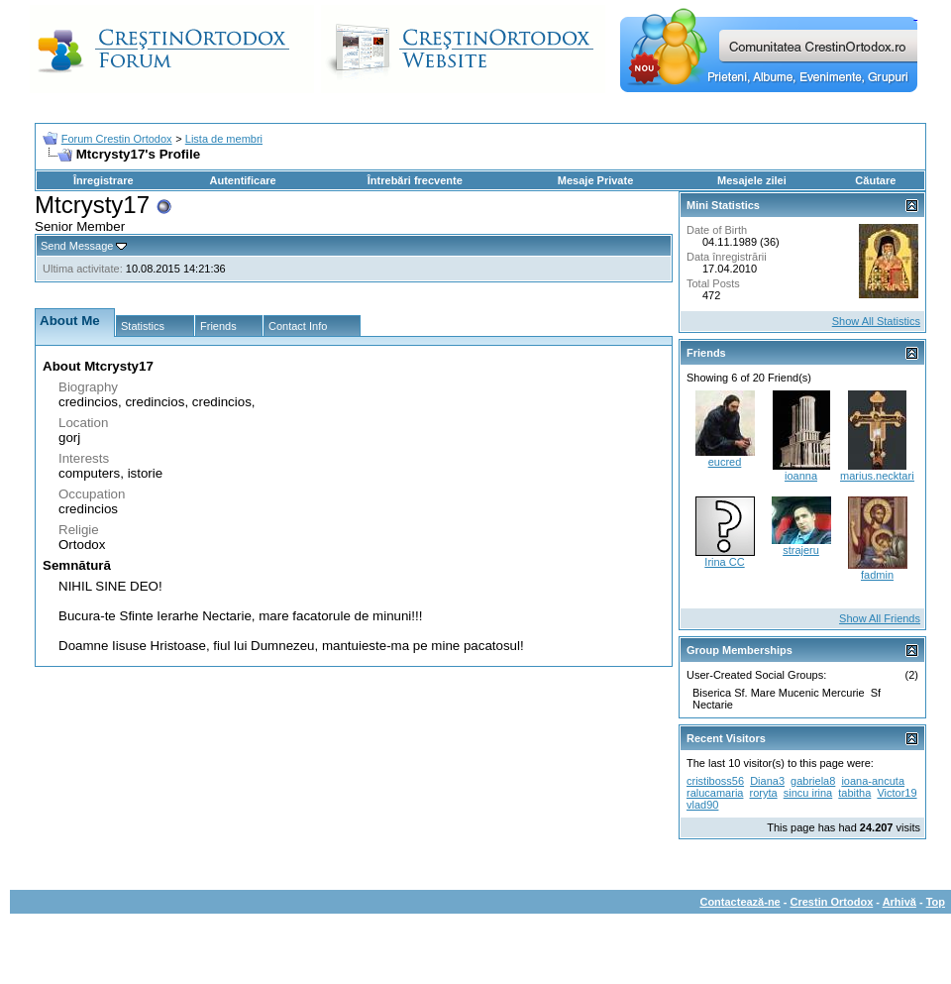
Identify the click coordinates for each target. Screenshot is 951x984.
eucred (725, 462)
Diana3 (767, 781)
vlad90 (702, 805)
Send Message (77, 246)
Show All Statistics (876, 321)
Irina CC (724, 562)
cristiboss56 (715, 781)
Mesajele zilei (752, 180)
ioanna (801, 476)
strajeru (801, 550)
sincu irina (808, 793)
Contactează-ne (739, 902)
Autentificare (242, 180)
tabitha (854, 793)
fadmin (877, 575)
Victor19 (896, 793)
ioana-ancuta (872, 781)
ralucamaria (715, 793)
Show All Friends (879, 618)
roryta (764, 793)
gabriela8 (813, 781)
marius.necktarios (882, 476)
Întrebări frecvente (415, 180)
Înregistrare (103, 180)
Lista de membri (224, 139)
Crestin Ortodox (832, 902)
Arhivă (899, 902)
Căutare (875, 180)
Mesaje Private (595, 180)
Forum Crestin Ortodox (116, 139)
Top (935, 902)
